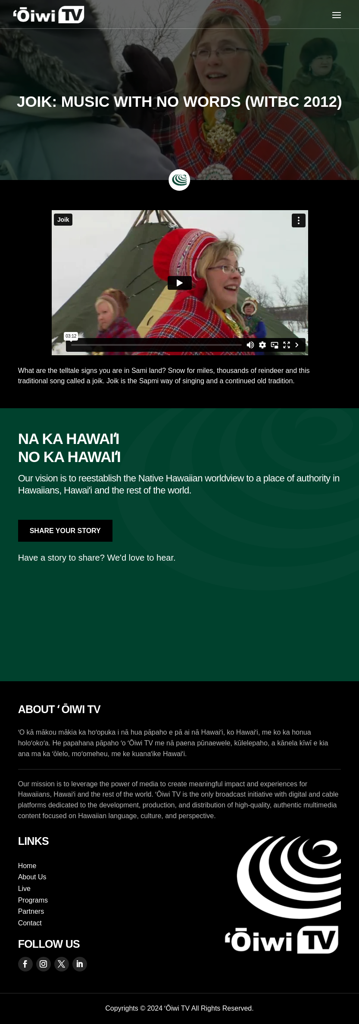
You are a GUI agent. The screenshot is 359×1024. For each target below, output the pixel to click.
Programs (33, 900)
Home (27, 865)
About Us (32, 877)
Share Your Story (65, 530)
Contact (30, 923)
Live (24, 888)
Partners (31, 911)
